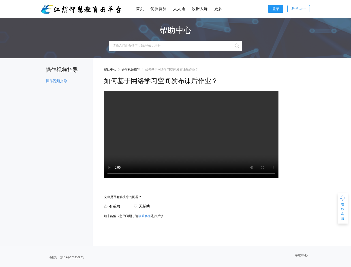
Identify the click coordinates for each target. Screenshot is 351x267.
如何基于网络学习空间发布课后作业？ (171, 69)
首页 (140, 8)
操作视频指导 (130, 69)
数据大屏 (200, 8)
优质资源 (158, 8)
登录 (275, 9)
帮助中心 (110, 69)
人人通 (179, 8)
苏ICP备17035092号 (72, 257)
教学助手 (298, 9)
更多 (218, 8)
